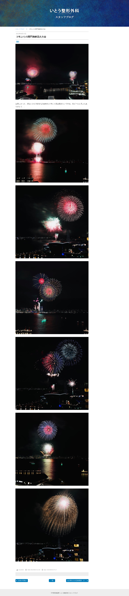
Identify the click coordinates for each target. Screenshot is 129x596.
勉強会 (102, 154)
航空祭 (99, 173)
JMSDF (106, 126)
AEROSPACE (99, 119)
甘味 (95, 171)
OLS (109, 128)
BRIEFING (111, 121)
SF (107, 131)
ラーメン (99, 147)
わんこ (99, 137)
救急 (110, 158)
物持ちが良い (104, 169)
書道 (97, 164)
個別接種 (104, 152)
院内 (104, 178)
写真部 (97, 154)
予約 (111, 149)
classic (107, 123)
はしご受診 (104, 135)
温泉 (98, 169)
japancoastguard (98, 126)
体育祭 (98, 152)
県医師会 (99, 171)
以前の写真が (21, 580)
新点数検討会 (99, 162)
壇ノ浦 (96, 158)
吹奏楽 (105, 156)
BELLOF (96, 121)
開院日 (99, 178)
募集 (106, 154)
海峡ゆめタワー (105, 167)
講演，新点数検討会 (99, 175)
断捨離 (108, 160)
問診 (110, 156)
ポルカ (108, 145)
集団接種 (109, 178)
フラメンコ (109, 143)
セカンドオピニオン (101, 141)
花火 (17, 41)
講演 (111, 173)
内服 (109, 152)
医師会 (111, 154)
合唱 (101, 156)
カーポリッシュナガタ (100, 139)
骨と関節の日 (99, 180)
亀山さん (106, 149)
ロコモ (107, 147)
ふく (109, 135)
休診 (95, 152)
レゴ (103, 147)
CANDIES (102, 123)
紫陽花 (109, 171)
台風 (98, 156)
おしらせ (98, 135)
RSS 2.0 (95, 206)
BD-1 (109, 119)
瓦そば (110, 169)
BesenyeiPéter (103, 121)
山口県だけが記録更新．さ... (77, 580)
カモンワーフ (107, 137)
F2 (109, 125)
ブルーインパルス (99, 145)
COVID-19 (102, 125)
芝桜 (103, 173)
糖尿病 (105, 171)
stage (96, 133)
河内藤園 (108, 164)
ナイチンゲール (101, 143)
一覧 (52, 580)
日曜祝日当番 (107, 162)
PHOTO (97, 131)
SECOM (104, 131)
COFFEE (96, 125)
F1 (107, 125)
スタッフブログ (64, 17)
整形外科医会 (101, 160)
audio (106, 119)
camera (96, 123)
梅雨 (104, 164)
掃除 (107, 158)
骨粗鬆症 (107, 180)
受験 (95, 156)
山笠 (104, 158)
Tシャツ (101, 133)
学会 (100, 158)
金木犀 (107, 175)
